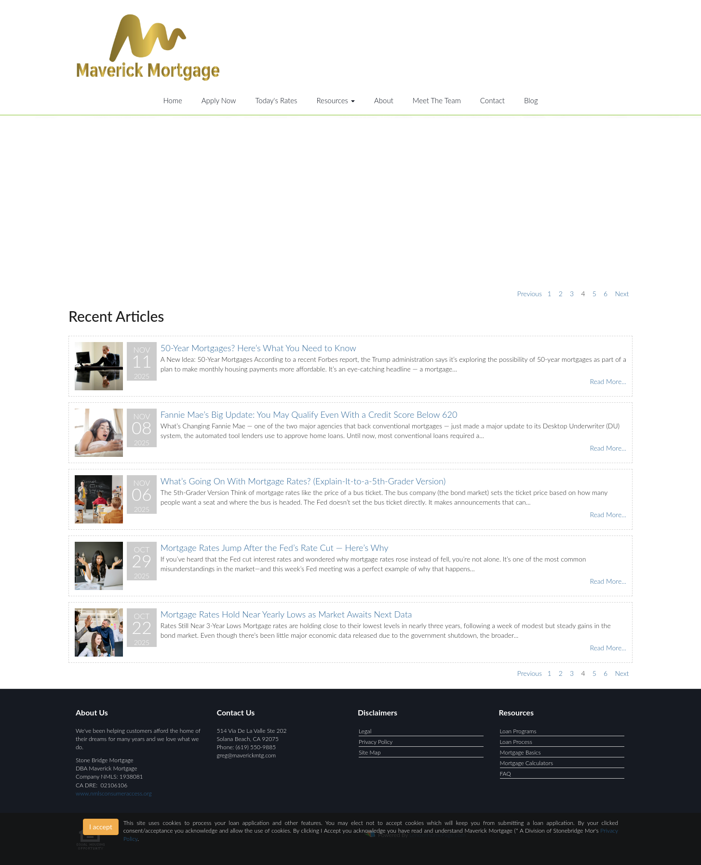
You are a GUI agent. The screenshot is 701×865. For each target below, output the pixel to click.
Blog (531, 100)
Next (622, 293)
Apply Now (219, 100)
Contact (492, 100)
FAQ (505, 773)
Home (172, 100)
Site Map (370, 752)
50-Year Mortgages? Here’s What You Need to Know (258, 348)
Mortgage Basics (520, 752)
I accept (100, 827)
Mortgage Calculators (526, 763)
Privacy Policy (375, 741)
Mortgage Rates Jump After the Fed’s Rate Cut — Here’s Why (275, 547)
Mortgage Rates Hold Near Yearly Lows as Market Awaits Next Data (286, 614)
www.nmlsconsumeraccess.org (114, 793)
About (383, 100)
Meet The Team (437, 100)
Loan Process (516, 741)
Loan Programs (518, 731)
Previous (529, 293)
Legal (365, 731)
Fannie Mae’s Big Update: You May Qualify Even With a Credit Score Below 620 (309, 414)
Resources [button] (335, 100)
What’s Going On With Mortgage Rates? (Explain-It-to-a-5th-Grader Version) (303, 481)
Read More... (608, 381)
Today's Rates (276, 100)
